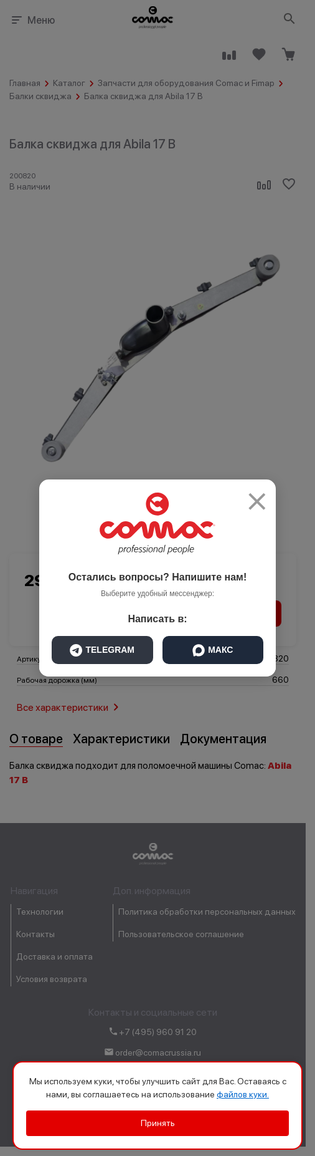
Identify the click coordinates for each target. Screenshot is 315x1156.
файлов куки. (243, 1094)
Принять (158, 1123)
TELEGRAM (102, 650)
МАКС (212, 650)
